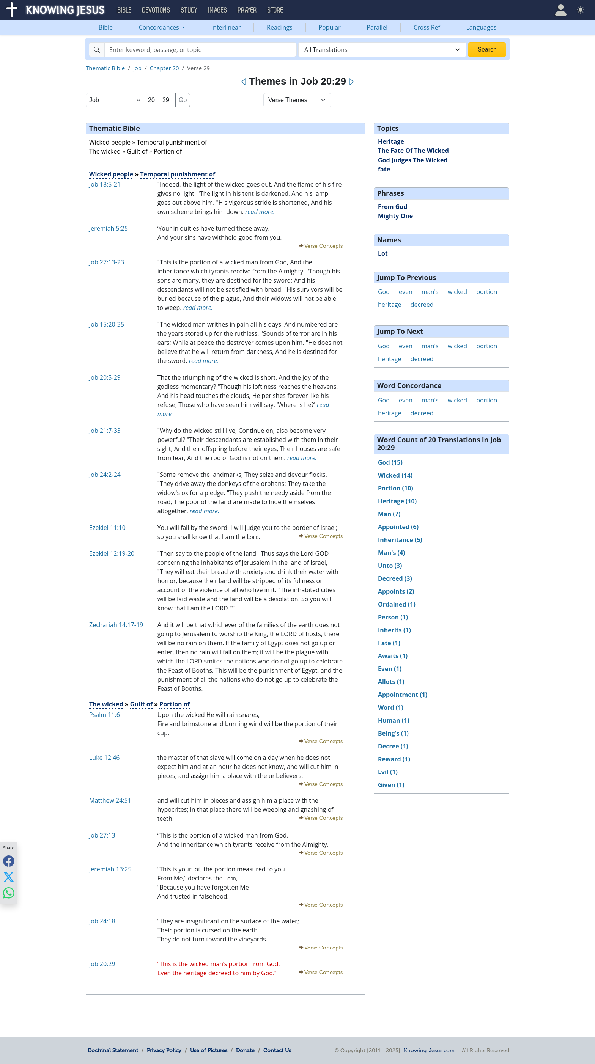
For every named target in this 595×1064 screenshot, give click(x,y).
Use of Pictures (208, 1050)
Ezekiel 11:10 (107, 527)
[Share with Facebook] (8, 861)
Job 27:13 (102, 835)
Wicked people (111, 174)
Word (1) (390, 707)
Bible (106, 27)
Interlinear (226, 27)
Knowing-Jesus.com (429, 1050)
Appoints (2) (396, 591)
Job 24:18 (102, 921)
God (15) (390, 462)
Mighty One (395, 216)
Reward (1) (394, 759)
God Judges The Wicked (413, 160)
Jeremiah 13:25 (110, 869)
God (384, 292)
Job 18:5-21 (105, 184)
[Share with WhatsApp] (8, 893)
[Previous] (244, 82)
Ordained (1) (397, 604)
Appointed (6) (398, 527)
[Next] (351, 82)
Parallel (377, 27)
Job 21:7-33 (105, 430)
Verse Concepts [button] (323, 246)
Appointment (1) (402, 694)
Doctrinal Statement (113, 1050)
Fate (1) (389, 643)
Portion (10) (395, 488)
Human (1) (393, 720)
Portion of (174, 704)
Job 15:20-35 (106, 324)
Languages (481, 27)
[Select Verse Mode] (297, 100)
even (405, 292)
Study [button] (189, 10)
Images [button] (217, 10)
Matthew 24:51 (110, 800)
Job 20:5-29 (105, 377)
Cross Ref (427, 27)
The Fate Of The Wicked (413, 150)
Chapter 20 (164, 68)
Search (487, 49)
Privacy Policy (164, 1050)
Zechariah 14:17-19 (116, 625)
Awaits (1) (393, 656)
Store (275, 10)
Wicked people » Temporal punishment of (148, 142)
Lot (383, 253)
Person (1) (393, 617)
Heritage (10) (397, 501)
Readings (280, 27)
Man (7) (389, 514)
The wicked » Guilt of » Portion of (135, 151)
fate (384, 169)
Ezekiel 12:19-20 (111, 553)
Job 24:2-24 (105, 474)
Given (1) (391, 785)
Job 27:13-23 (106, 262)
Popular (329, 27)
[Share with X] (9, 876)
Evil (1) (388, 772)
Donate (245, 1050)
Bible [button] (125, 10)
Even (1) (389, 669)
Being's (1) (393, 733)
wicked (457, 292)
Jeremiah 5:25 (108, 228)
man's (430, 292)
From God (392, 207)
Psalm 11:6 (104, 714)
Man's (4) (391, 553)
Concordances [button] (160, 27)
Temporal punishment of (177, 174)
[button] (561, 10)
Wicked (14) (395, 475)
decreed (422, 304)
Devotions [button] (156, 10)
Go (183, 100)
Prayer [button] (247, 10)
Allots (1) (391, 681)
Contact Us (277, 1050)
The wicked (106, 704)
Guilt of (141, 704)
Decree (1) (393, 746)
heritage (389, 304)
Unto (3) (390, 565)
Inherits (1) (394, 630)
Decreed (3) (395, 578)
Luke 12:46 (104, 757)
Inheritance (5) (400, 540)
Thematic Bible (105, 68)
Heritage (391, 141)
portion (486, 292)
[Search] (200, 49)
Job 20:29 (102, 964)
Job (137, 68)
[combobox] (382, 49)
